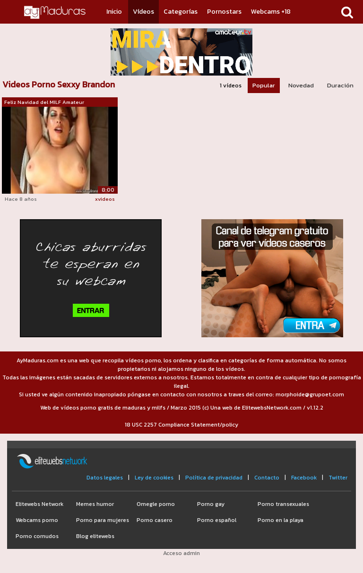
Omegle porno (156, 504)
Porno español (216, 520)
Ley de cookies (154, 477)
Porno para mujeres (102, 520)
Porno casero (155, 520)
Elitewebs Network (39, 504)
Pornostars (224, 12)
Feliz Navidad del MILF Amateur (44, 102)
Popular (263, 85)
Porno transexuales (283, 504)
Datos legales (104, 477)
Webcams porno (37, 520)
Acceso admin (181, 553)
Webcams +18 (271, 12)
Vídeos (143, 12)
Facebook (304, 477)
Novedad (301, 85)
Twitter (337, 477)
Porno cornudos (37, 536)
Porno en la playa (280, 520)
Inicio (114, 12)
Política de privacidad (213, 477)
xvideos (105, 199)
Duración (340, 85)
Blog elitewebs (95, 536)
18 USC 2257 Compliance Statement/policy (181, 424)
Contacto (266, 477)
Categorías (181, 12)
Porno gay (211, 504)
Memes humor (95, 504)
